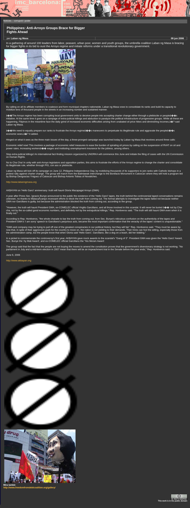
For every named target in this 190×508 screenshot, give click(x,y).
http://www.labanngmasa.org (21, 182)
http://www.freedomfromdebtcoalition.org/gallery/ (29, 487)
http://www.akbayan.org (18, 260)
